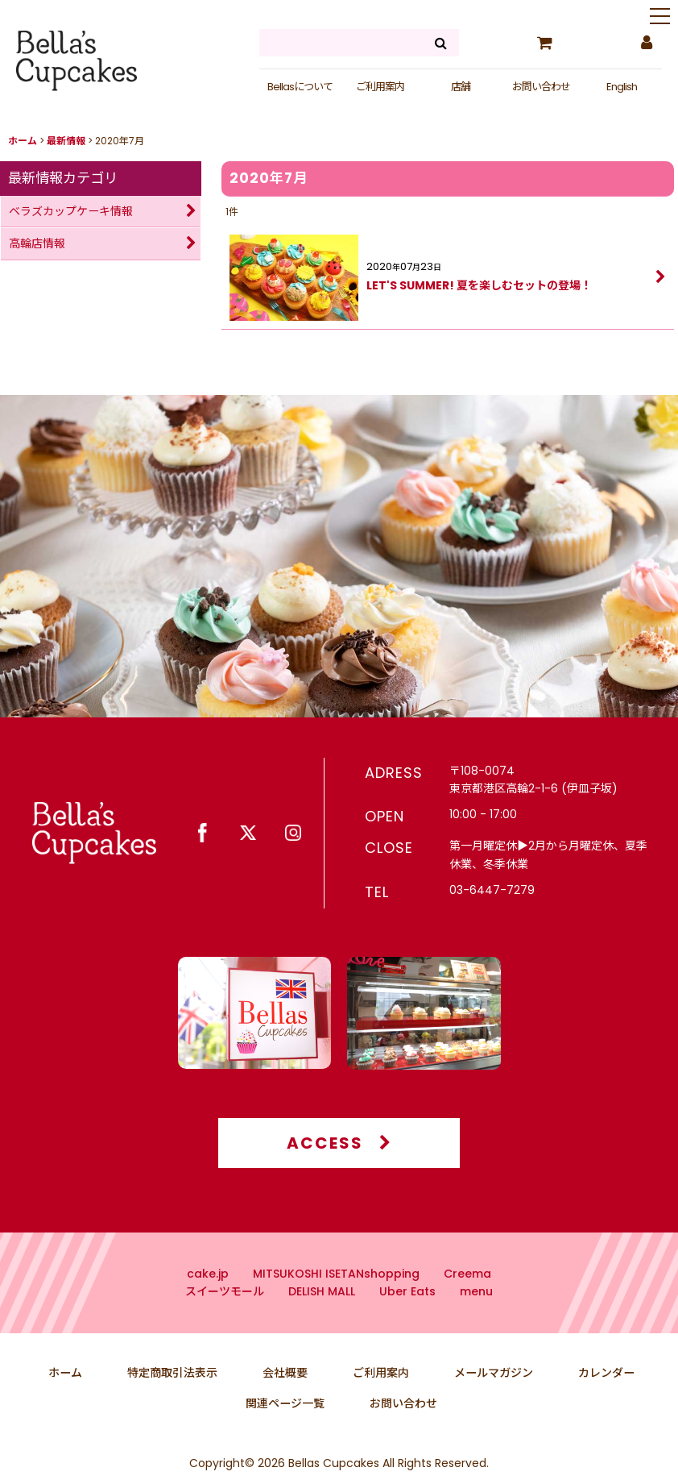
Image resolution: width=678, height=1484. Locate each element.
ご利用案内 (380, 86)
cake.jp (208, 1297)
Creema (467, 1297)
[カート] (544, 43)
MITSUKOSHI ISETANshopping (336, 1297)
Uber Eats (407, 1315)
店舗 (460, 86)
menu (476, 1315)
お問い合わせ (541, 86)
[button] (660, 18)
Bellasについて (300, 86)
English (621, 86)
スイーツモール (224, 1315)
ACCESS (339, 1166)
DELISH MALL (321, 1315)
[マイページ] (646, 43)
